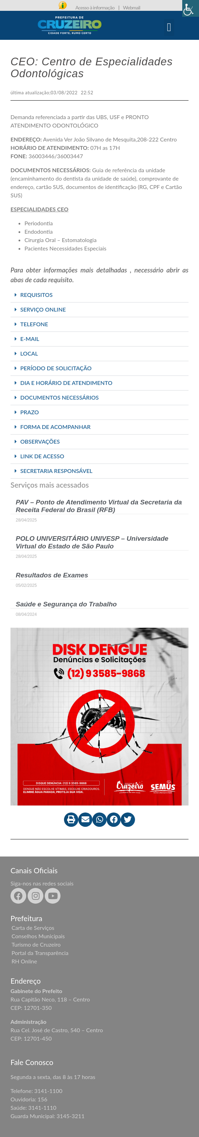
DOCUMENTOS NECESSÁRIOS (59, 397)
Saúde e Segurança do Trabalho (66, 604)
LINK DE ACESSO (42, 456)
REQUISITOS (36, 294)
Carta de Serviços (33, 927)
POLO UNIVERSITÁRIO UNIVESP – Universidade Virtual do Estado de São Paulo (92, 542)
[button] (169, 27)
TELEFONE (34, 324)
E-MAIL (29, 338)
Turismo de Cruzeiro (36, 944)
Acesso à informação (94, 7)
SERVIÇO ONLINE (43, 309)
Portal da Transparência (40, 952)
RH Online (24, 961)
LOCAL (29, 353)
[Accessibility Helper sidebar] (190, 8)
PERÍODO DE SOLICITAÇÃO (56, 368)
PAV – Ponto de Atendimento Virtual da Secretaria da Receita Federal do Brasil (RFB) (99, 505)
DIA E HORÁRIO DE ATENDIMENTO (66, 382)
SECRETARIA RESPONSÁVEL (56, 470)
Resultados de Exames (52, 575)
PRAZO (29, 412)
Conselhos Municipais (38, 936)
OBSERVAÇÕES (40, 441)
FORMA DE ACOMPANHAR (55, 426)
